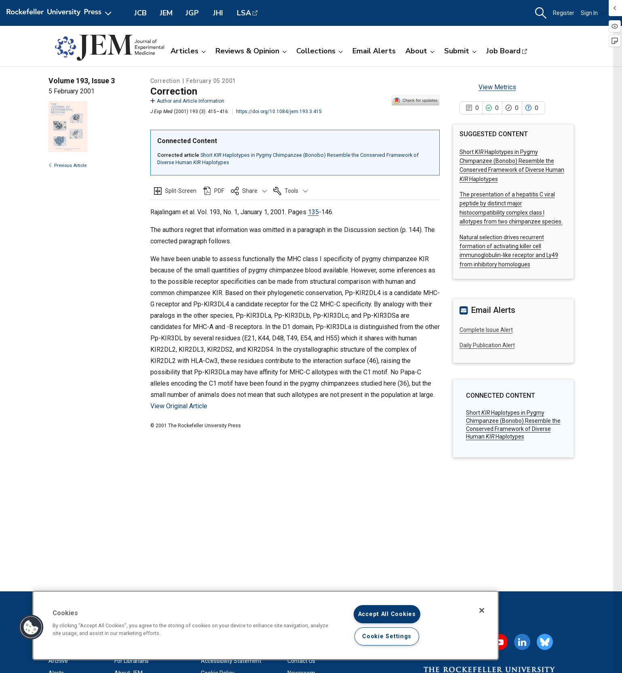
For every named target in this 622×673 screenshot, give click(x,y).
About (419, 51)
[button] (540, 13)
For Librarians (131, 661)
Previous (67, 165)
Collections (319, 51)
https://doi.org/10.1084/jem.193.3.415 (279, 111)
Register (563, 13)
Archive (58, 661)
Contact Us (301, 661)
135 (313, 212)
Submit (460, 51)
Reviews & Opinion (251, 51)
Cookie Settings (386, 636)
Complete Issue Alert (486, 330)
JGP (192, 13)
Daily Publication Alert (487, 345)
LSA (244, 13)
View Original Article (178, 406)
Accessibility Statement (231, 661)
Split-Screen (180, 191)
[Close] (482, 610)
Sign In (593, 13)
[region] (265, 625)
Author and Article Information (187, 101)
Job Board (503, 51)
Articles (188, 51)
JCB (140, 13)
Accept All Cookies (387, 614)
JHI (218, 13)
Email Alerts (374, 51)
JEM (166, 13)
